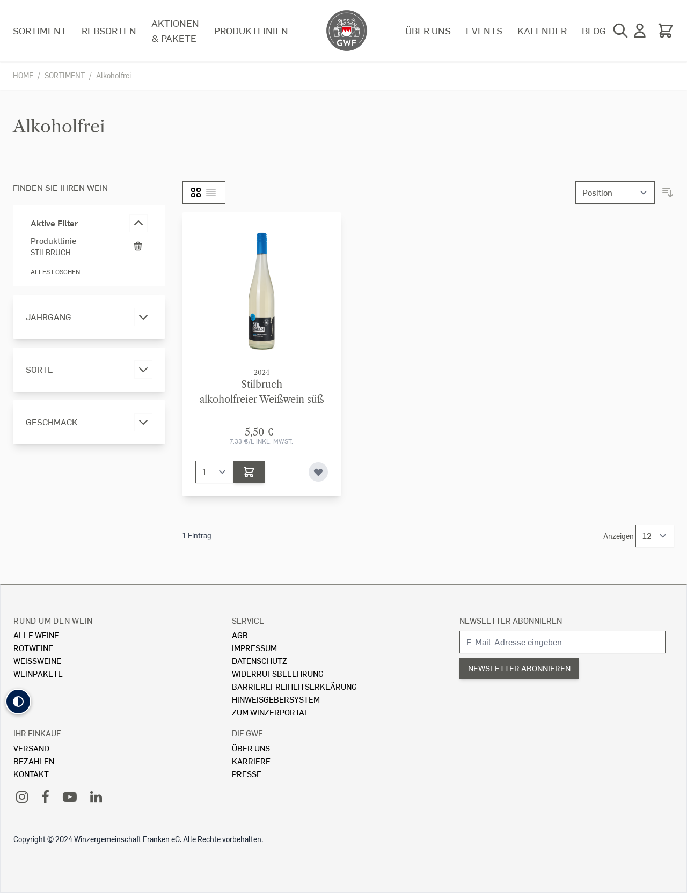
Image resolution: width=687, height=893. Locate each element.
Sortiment (40, 30)
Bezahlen (33, 760)
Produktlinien (251, 30)
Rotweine (33, 647)
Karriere (251, 760)
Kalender (542, 30)
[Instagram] (22, 796)
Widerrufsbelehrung (278, 673)
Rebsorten (109, 30)
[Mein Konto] (640, 30)
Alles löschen (55, 271)
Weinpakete (38, 673)
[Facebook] (45, 796)
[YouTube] (69, 796)
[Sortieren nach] (615, 192)
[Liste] (210, 192)
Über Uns (251, 748)
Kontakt (31, 773)
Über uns (428, 30)
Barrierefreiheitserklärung (294, 686)
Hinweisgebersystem (276, 699)
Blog (594, 30)
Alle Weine (36, 634)
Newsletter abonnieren (510, 620)
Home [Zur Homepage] (23, 75)
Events (484, 30)
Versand (31, 748)
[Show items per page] (654, 536)
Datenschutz (259, 660)
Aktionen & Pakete (175, 30)
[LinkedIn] (96, 796)
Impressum (254, 647)
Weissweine (37, 660)
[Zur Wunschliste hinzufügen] (318, 472)
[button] (18, 701)
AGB (240, 634)
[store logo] (347, 30)
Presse (246, 773)
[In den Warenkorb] (249, 472)
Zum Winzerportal (270, 712)
